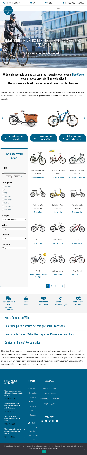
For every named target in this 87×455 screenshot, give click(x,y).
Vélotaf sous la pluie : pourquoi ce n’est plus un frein (12, 418)
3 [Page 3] (55, 286)
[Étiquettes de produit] (14, 219)
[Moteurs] (14, 248)
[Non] (84, 449)
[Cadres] (14, 238)
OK (44, 452)
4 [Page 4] (58, 286)
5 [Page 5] (62, 286)
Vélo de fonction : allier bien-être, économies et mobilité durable (12, 405)
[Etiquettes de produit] (14, 228)
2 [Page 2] (51, 286)
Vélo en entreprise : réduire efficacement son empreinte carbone (13, 393)
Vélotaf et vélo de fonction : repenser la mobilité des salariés (13, 431)
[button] (2, 118)
